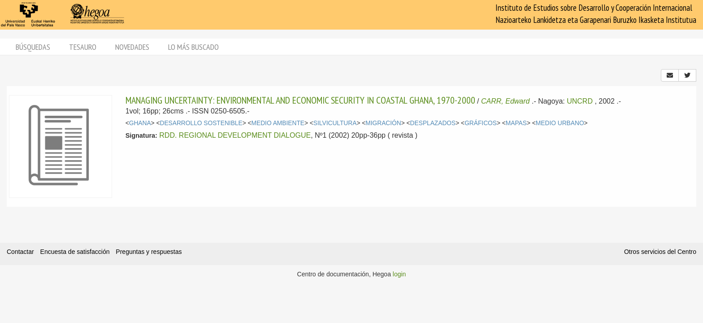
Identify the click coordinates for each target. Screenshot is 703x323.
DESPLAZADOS (433, 123)
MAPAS (516, 123)
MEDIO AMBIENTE (278, 123)
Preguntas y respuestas (149, 251)
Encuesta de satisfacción (75, 251)
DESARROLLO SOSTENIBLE (201, 123)
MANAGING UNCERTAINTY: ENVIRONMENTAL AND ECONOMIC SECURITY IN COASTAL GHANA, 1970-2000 (300, 100)
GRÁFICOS (480, 123)
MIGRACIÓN (383, 123)
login (399, 274)
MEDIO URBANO (560, 123)
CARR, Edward (505, 101)
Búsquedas (33, 47)
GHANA (140, 123)
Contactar (20, 251)
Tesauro (82, 47)
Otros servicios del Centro (660, 251)
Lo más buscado (193, 47)
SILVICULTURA (335, 123)
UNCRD (580, 101)
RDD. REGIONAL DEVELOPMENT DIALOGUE (235, 135)
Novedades (132, 47)
